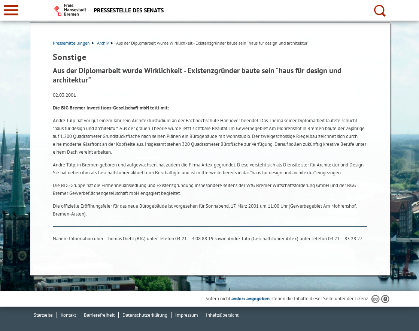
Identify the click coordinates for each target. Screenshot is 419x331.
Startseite (43, 315)
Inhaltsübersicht (222, 315)
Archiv (105, 43)
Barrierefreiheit (99, 315)
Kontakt (68, 315)
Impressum (186, 315)
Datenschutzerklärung (144, 315)
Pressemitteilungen (73, 43)
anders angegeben (250, 298)
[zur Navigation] (11, 10)
